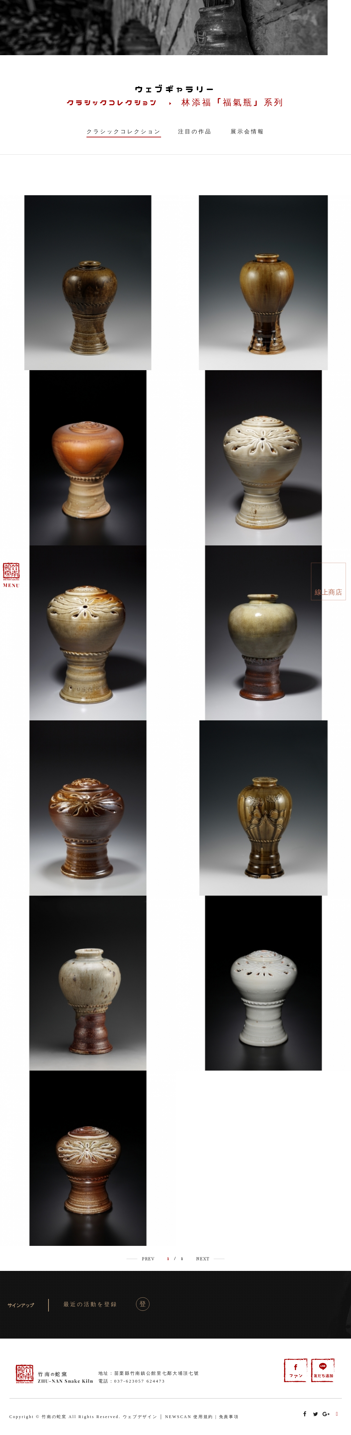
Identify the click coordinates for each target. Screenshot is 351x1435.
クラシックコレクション (123, 131)
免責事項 (229, 1416)
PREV (148, 1258)
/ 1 (175, 1258)
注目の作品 (195, 131)
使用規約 (203, 1416)
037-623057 (129, 1381)
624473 (156, 1381)
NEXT (202, 1258)
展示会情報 (248, 131)
